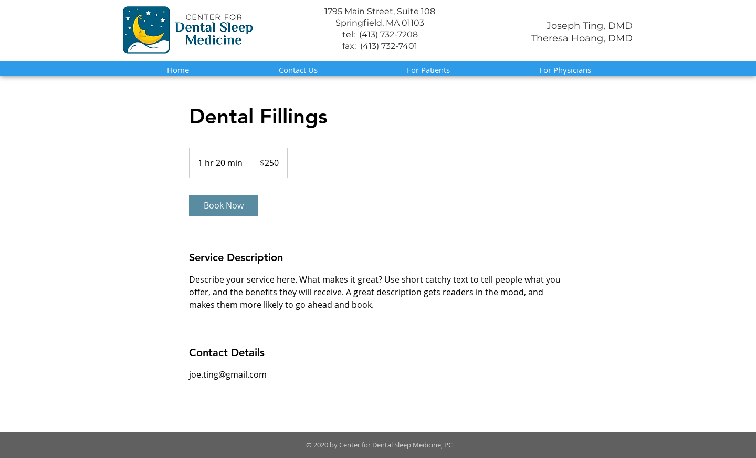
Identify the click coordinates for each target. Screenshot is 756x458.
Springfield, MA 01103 (379, 23)
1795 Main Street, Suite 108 (379, 11)
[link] (223, 205)
